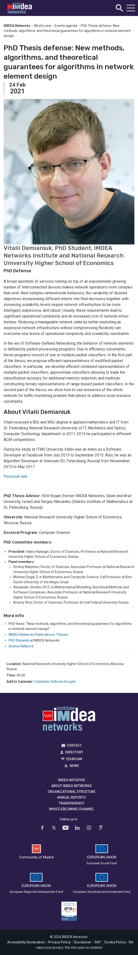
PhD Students (18, 640)
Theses (62, 635)
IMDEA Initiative (71, 780)
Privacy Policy (59, 942)
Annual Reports (71, 797)
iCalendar (42, 681)
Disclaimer (82, 942)
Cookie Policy (115, 942)
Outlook (57, 681)
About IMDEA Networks (71, 786)
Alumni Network (20, 646)
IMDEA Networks (69, 719)
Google (69, 681)
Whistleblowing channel (71, 809)
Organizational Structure (71, 792)
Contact (74, 745)
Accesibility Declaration (26, 942)
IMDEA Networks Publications (31, 635)
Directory (74, 752)
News (74, 766)
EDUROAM (74, 759)
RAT (98, 942)
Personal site (15, 476)
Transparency (71, 803)
